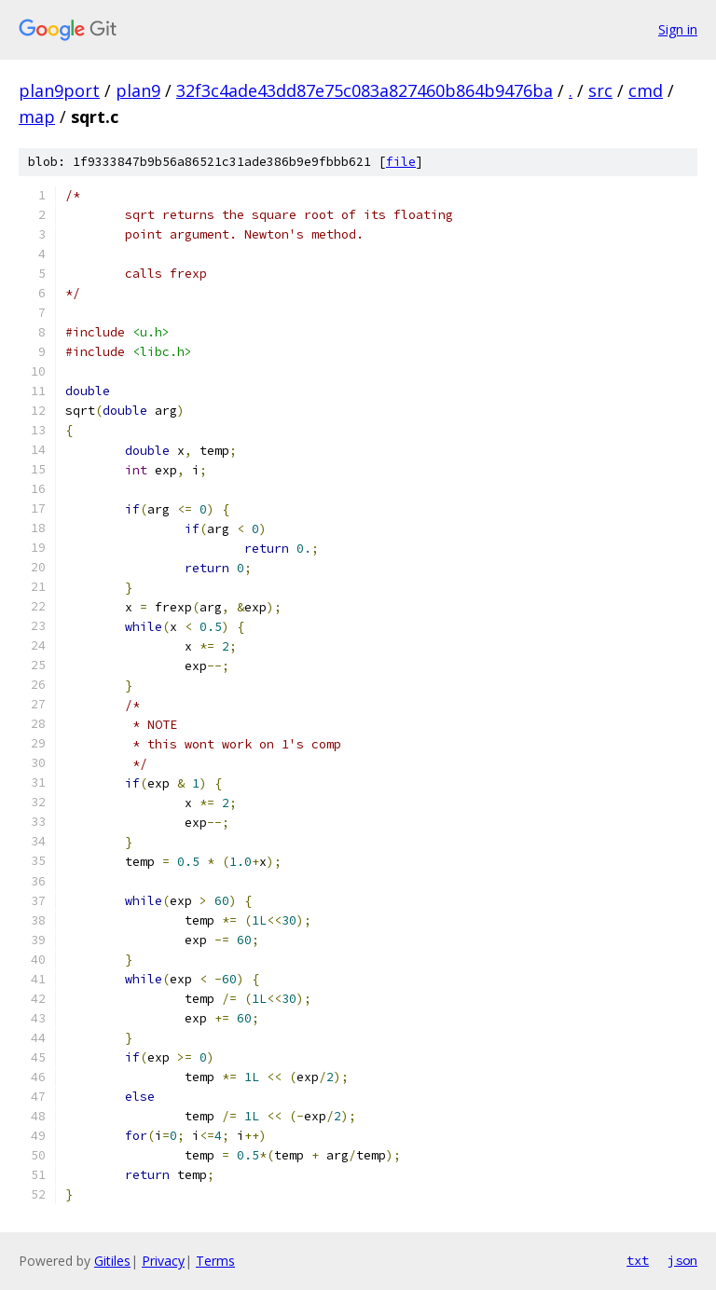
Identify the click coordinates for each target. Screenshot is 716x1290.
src (600, 90)
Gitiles (112, 1260)
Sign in (677, 29)
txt (637, 1260)
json (682, 1260)
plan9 (138, 90)
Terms (215, 1260)
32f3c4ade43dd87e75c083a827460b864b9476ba (364, 90)
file (401, 162)
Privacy (163, 1260)
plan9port (59, 90)
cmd (645, 90)
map (37, 116)
